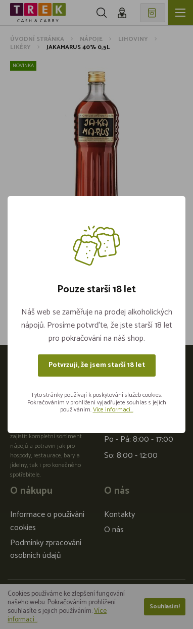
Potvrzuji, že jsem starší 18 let (97, 365)
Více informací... (113, 409)
